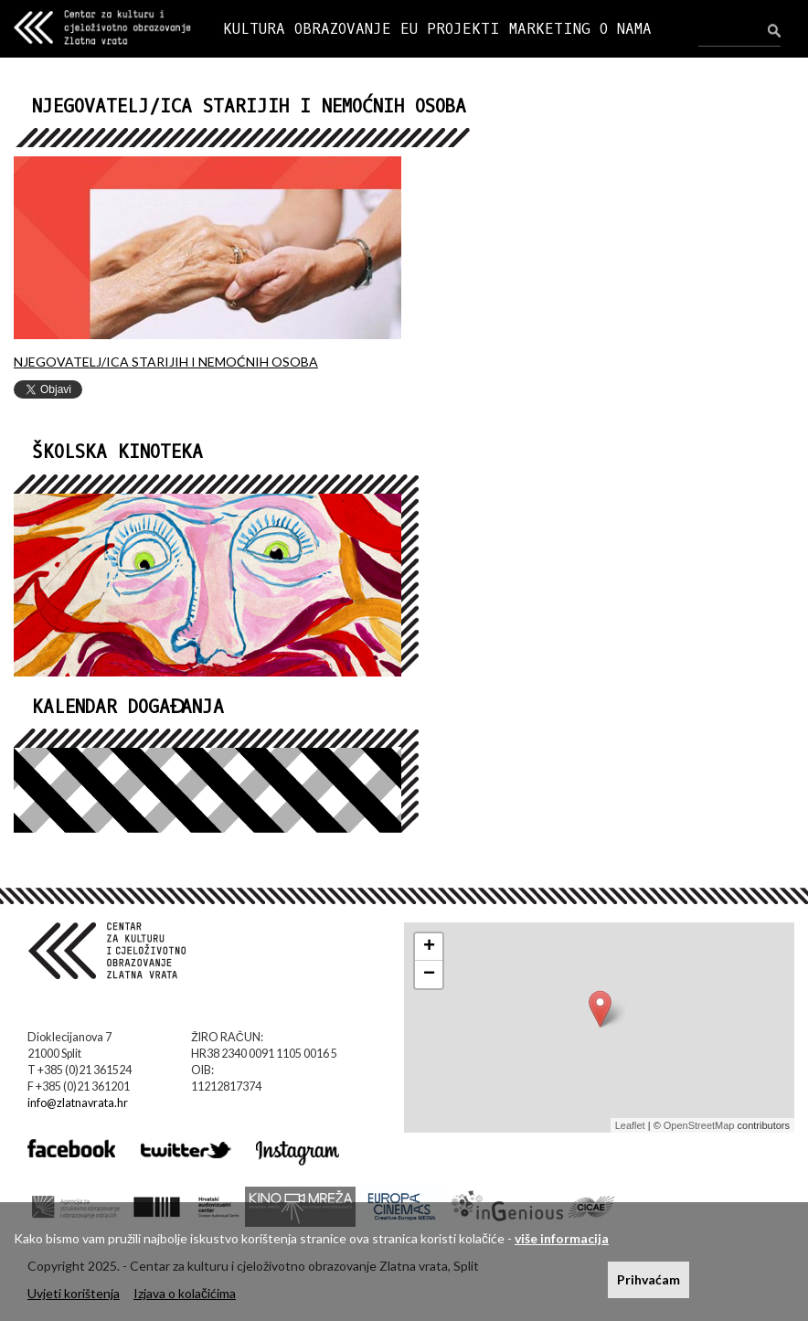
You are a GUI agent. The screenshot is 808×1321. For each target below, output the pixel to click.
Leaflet (630, 1125)
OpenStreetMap (699, 1125)
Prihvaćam (648, 1279)
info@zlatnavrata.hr (77, 1103)
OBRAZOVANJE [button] (342, 28)
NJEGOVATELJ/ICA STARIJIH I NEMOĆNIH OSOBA (166, 361)
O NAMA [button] (626, 28)
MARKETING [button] (549, 28)
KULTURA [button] (254, 28)
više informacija (562, 1238)
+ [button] (429, 947)
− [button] (429, 974)
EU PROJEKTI (450, 28)
